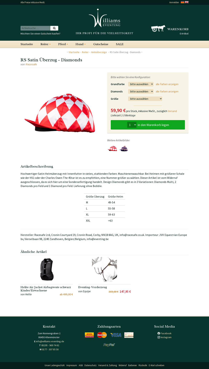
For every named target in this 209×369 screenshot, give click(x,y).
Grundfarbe (118, 84)
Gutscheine (100, 44)
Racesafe (31, 64)
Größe (114, 98)
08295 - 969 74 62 (50, 345)
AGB (81, 365)
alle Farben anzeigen (167, 84)
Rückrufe (143, 365)
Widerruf (122, 365)
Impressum (71, 365)
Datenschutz (90, 365)
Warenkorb (178, 29)
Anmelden (174, 2)
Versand (172, 111)
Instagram (166, 337)
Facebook (166, 333)
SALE (119, 44)
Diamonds (117, 91)
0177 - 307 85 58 (50, 349)
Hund (79, 44)
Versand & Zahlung (107, 365)
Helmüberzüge (99, 52)
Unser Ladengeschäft (55, 365)
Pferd (62, 44)
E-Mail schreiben (156, 365)
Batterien (132, 365)
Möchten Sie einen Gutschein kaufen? (40, 33)
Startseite (27, 44)
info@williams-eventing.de (50, 341)
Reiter (44, 44)
